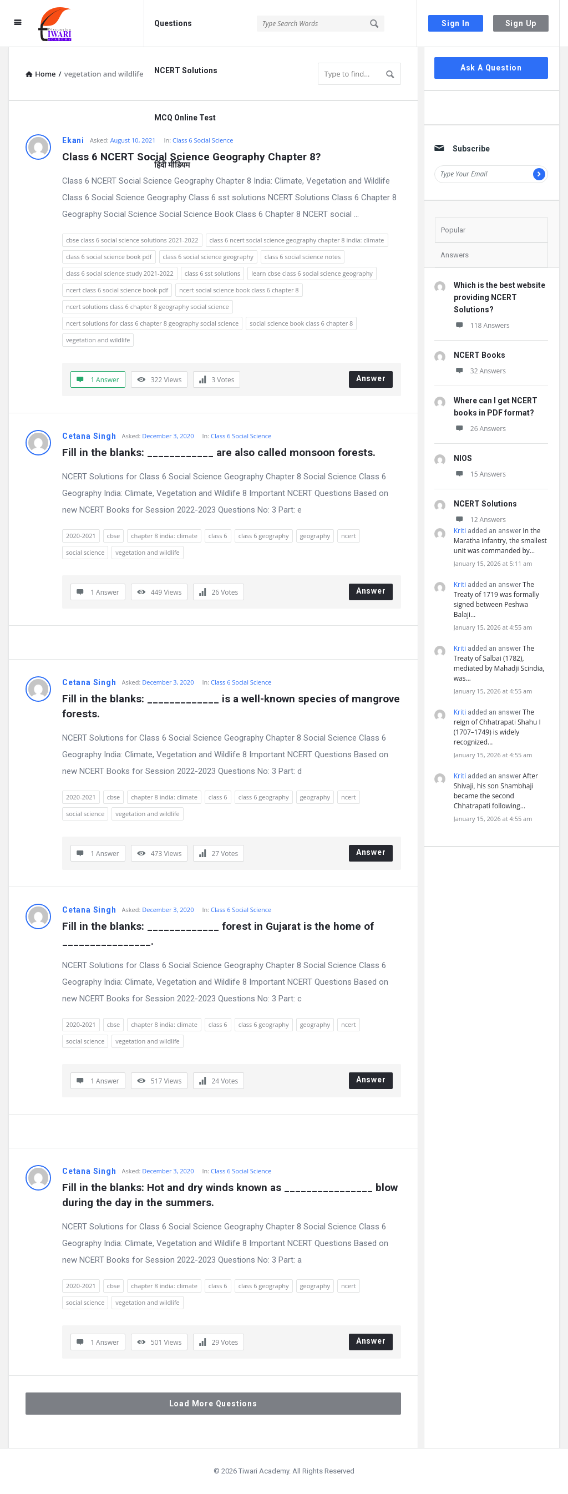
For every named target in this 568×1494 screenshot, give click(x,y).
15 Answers (480, 474)
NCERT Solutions (185, 70)
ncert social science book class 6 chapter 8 (238, 290)
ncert (348, 535)
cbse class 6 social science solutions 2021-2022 (132, 240)
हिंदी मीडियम (172, 164)
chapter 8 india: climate (164, 535)
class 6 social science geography (208, 256)
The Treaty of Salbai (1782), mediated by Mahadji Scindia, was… (499, 663)
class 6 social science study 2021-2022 (120, 273)
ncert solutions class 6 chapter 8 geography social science (147, 306)
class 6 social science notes (303, 256)
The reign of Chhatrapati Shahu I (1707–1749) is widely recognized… (497, 727)
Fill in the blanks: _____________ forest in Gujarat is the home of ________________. (219, 934)
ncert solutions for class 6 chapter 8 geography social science (152, 323)
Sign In (456, 23)
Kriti (460, 530)
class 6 (218, 535)
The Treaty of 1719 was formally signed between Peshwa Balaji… (496, 599)
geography (315, 535)
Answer (371, 378)
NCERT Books (479, 355)
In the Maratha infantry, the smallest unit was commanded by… (500, 540)
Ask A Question (491, 67)
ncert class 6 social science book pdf (117, 290)
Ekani (73, 140)
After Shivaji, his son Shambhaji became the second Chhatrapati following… (496, 791)
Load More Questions (213, 1403)
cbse (113, 535)
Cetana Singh (89, 436)
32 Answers (480, 371)
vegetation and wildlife (98, 340)
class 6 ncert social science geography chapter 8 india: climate (297, 240)
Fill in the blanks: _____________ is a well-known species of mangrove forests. (231, 706)
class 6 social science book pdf (109, 256)
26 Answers (480, 428)
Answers (454, 255)
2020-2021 (81, 535)
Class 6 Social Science (241, 436)
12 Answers (480, 519)
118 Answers (482, 325)
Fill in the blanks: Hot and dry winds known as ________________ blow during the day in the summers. (231, 1195)
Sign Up (521, 23)
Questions (173, 23)
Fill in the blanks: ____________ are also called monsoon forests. (219, 452)
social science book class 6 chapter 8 (301, 323)
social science (85, 552)
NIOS (463, 458)
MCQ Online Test (185, 117)
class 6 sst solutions (213, 273)
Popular (453, 230)
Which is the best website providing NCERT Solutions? (499, 297)
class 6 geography (264, 535)
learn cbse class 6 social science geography (312, 273)
